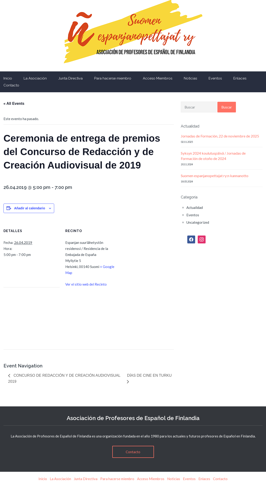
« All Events (13, 103)
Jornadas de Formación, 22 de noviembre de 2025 (220, 136)
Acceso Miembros (157, 78)
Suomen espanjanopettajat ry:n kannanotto (214, 175)
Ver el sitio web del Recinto (86, 284)
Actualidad (194, 207)
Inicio (42, 479)
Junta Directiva (70, 78)
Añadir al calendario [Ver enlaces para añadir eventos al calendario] (29, 208)
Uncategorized (197, 222)
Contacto (133, 452)
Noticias (190, 78)
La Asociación (35, 78)
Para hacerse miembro (112, 78)
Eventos (215, 78)
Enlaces (239, 78)
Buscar (226, 107)
